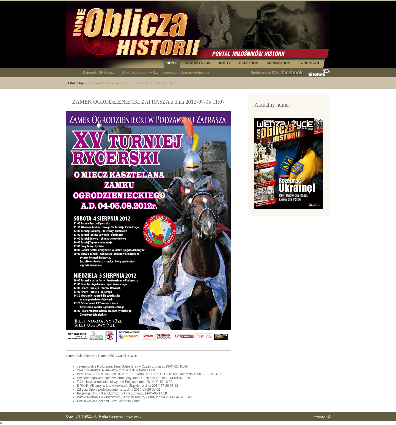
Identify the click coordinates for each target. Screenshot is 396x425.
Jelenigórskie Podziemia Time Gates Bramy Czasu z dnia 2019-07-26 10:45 (132, 366)
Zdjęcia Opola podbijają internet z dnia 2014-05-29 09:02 (118, 389)
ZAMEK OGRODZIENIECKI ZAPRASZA (148, 83)
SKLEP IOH (248, 63)
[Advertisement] (289, 258)
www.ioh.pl (134, 416)
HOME (171, 63)
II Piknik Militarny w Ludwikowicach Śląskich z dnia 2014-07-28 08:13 (127, 386)
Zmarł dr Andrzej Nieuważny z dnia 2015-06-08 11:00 (116, 370)
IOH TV (225, 63)
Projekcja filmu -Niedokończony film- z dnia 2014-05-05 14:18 (122, 393)
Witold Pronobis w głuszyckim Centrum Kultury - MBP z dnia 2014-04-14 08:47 (134, 397)
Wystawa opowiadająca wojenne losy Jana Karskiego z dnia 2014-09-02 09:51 (134, 378)
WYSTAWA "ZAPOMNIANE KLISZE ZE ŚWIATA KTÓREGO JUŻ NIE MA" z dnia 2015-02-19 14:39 (149, 374)
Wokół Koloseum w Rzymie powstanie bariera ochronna (165, 72)
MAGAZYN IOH (198, 63)
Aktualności (107, 83)
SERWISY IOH (278, 63)
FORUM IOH (309, 63)
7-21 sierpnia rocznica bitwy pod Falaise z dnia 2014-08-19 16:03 (124, 382)
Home (90, 83)
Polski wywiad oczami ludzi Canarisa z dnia (109, 401)
